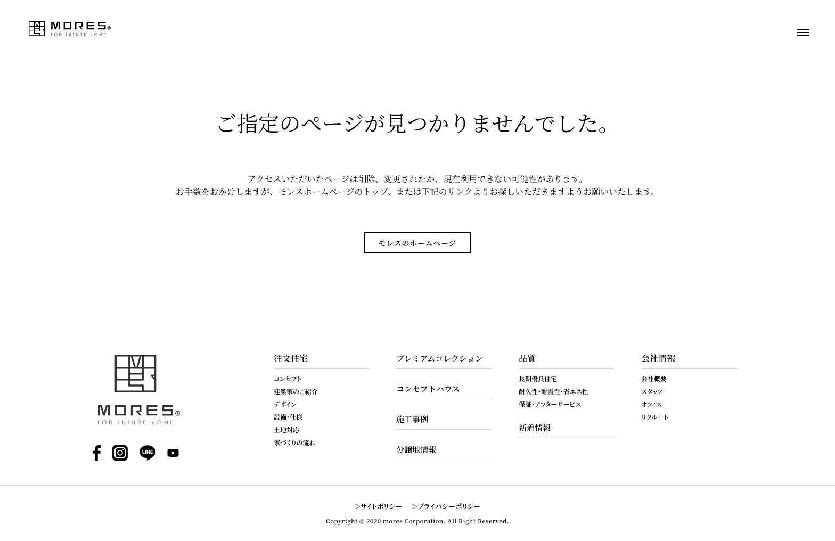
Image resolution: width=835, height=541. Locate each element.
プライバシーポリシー (449, 506)
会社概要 (654, 378)
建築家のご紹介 (296, 391)
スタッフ (651, 391)
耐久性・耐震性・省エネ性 (553, 391)
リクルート (654, 416)
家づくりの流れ (295, 442)
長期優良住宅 (538, 378)
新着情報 (535, 427)
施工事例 (412, 418)
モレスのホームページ (417, 242)
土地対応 (286, 429)
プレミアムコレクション (439, 358)
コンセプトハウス (428, 388)
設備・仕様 (288, 416)
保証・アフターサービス (550, 403)
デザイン (285, 403)
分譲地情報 (416, 449)
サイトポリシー (382, 506)
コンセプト (287, 378)
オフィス (651, 403)
